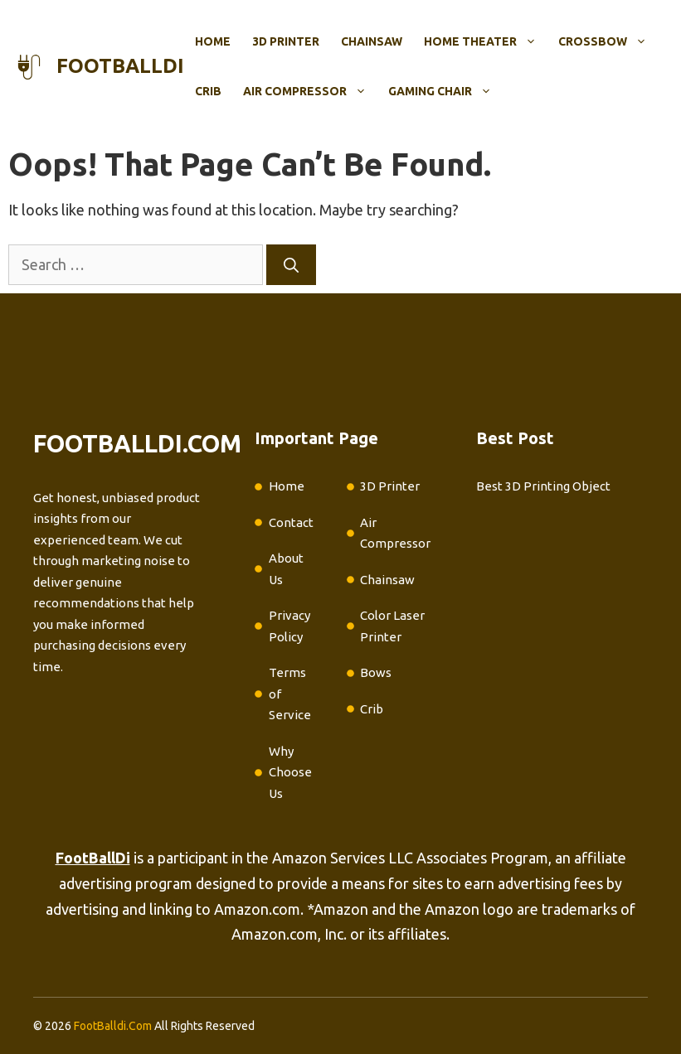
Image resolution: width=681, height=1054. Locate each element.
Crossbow (608, 41)
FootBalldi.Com (113, 1025)
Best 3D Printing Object (543, 486)
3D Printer (285, 41)
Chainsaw (371, 41)
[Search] (291, 264)
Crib (208, 91)
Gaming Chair (445, 91)
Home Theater (485, 41)
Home (213, 41)
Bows (376, 672)
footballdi (120, 66)
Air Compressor (310, 91)
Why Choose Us (290, 772)
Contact (291, 522)
